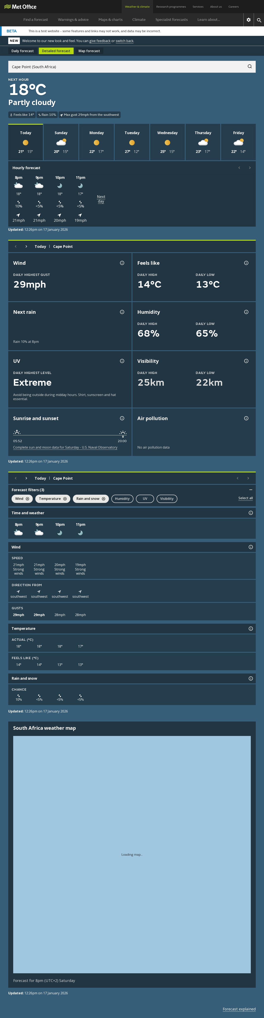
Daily (23, 51)
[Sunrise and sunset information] (122, 418)
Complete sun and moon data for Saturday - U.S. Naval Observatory (65, 447)
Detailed (56, 51)
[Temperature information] (250, 629)
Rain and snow (89, 499)
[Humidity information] (246, 312)
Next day (101, 199)
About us (216, 6)
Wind (20, 499)
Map (89, 51)
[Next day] (26, 246)
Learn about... (209, 19)
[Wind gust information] (122, 263)
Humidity (122, 498)
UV (145, 498)
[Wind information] (250, 547)
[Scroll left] (239, 168)
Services (198, 6)
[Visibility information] (246, 361)
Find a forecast (36, 19)
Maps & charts (111, 19)
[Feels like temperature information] (246, 263)
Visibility (167, 498)
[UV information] (122, 361)
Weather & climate (137, 6)
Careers (234, 6)
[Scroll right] (250, 168)
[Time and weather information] (250, 513)
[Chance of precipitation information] (122, 312)
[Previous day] (16, 246)
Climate (139, 19)
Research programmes (171, 6)
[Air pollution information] (246, 418)
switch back (124, 41)
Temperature (51, 499)
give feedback (100, 41)
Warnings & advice (73, 19)
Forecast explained (239, 1008)
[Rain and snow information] (250, 678)
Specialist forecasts (172, 19)
